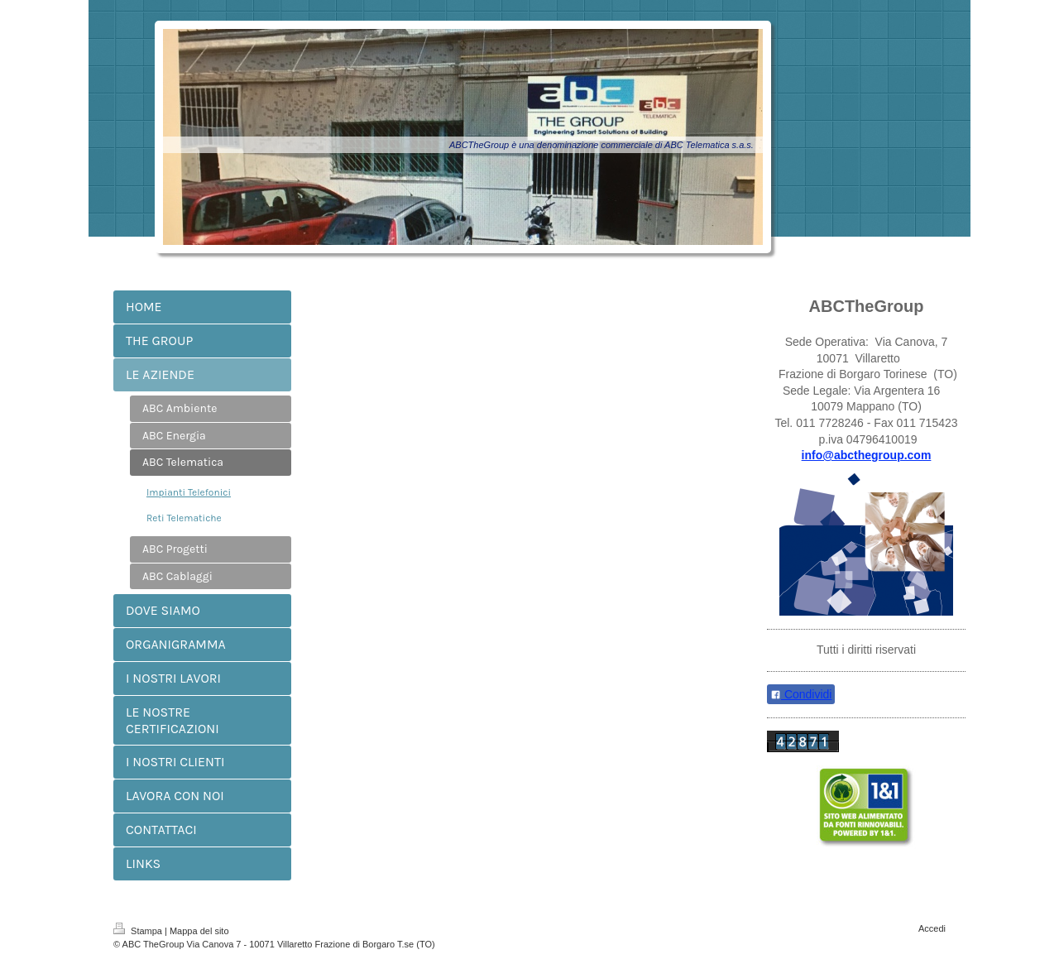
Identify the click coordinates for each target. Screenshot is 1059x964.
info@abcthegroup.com (867, 455)
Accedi (932, 928)
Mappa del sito (199, 931)
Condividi (800, 694)
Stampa (139, 931)
